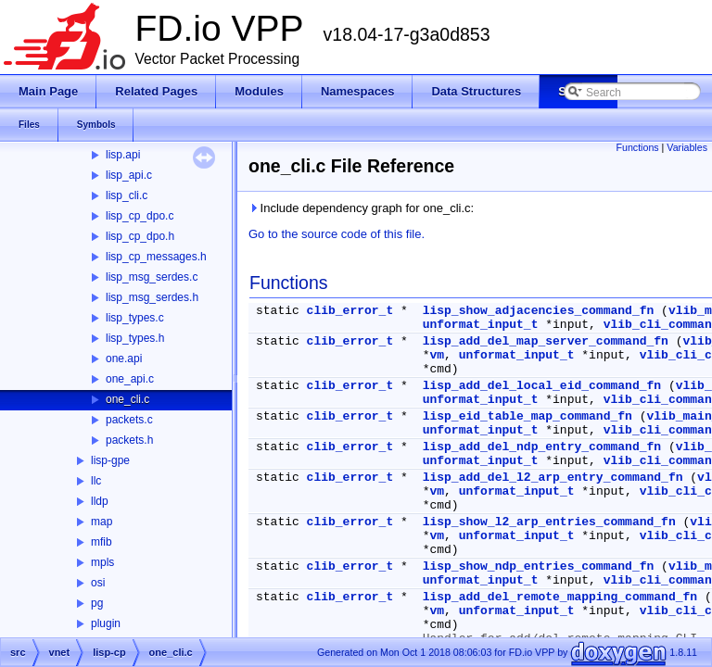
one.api (124, 358)
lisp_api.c (129, 175)
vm (436, 355)
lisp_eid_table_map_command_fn (527, 416)
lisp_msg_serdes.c (151, 277)
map (101, 521)
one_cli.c (127, 399)
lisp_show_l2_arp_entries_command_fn (549, 522)
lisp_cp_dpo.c (139, 215)
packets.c (129, 419)
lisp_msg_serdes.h (152, 297)
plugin (106, 623)
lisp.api (123, 154)
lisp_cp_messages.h (156, 256)
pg (97, 603)
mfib (101, 541)
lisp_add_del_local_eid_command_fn (542, 386)
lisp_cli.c (126, 195)
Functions (637, 147)
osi (98, 582)
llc (96, 480)
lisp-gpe (110, 460)
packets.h (129, 440)
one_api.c (130, 378)
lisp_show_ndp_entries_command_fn (539, 566)
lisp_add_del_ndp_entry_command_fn (542, 447)
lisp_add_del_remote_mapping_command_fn (560, 597)
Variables (687, 147)
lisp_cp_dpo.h (140, 236)
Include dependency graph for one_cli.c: (361, 208)
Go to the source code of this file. (336, 234)
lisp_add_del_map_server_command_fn (545, 341)
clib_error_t (350, 311)
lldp (99, 501)
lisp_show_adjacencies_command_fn (539, 311)
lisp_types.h (135, 338)
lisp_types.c (135, 317)
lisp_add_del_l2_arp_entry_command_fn (553, 478)
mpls (102, 562)
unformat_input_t (481, 325)
